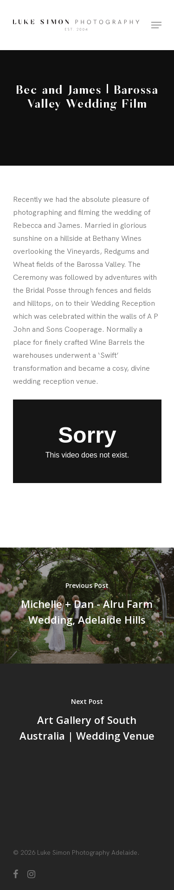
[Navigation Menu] (156, 25)
